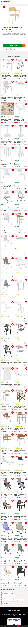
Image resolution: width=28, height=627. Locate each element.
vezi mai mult (23, 35)
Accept (18, 626)
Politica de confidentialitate (16, 614)
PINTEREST (17, 610)
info (12, 78)
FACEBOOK (10, 610)
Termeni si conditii (6, 614)
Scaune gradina (5, 603)
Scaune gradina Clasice (19, 600)
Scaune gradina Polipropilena (8, 596)
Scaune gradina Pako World (8, 593)
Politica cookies (12, 626)
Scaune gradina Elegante (7, 600)
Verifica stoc (17, 45)
